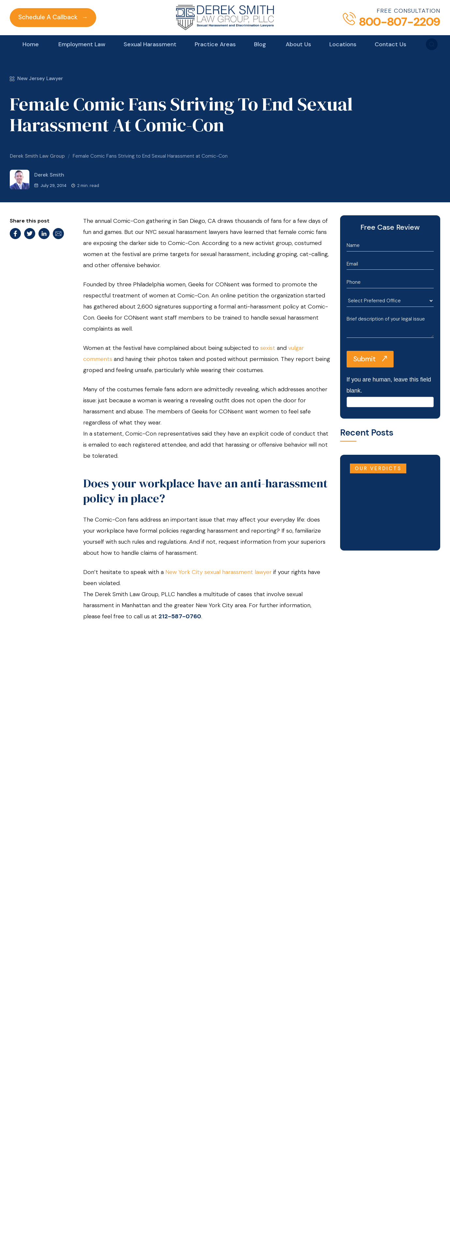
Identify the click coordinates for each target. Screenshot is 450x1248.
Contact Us (390, 44)
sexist (267, 348)
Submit (364, 359)
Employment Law (81, 44)
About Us (298, 44)
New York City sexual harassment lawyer (218, 572)
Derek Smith (37, 179)
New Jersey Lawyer (36, 78)
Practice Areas (215, 44)
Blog (260, 44)
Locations (342, 44)
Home (30, 44)
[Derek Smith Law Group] (225, 17)
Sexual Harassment (150, 44)
